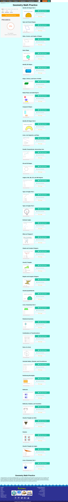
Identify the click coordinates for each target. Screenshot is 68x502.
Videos (2, 489)
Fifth (17, 9)
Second (9, 9)
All (4, 9)
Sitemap (43, 496)
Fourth (15, 9)
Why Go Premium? (42, 488)
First (6, 9)
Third (12, 9)
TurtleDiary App (3, 497)
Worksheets (3, 491)
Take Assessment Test (10, 15)
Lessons (2, 492)
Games (2, 488)
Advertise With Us (42, 491)
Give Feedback (42, 490)
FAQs (44, 492)
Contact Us (43, 489)
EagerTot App (3, 496)
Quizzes (2, 490)
